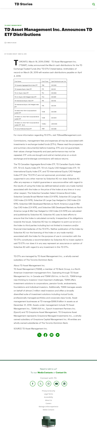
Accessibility (48, 397)
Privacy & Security (48, 391)
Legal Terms (48, 394)
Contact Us (61, 372)
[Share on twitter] (39, 335)
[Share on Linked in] (51, 335)
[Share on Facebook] (45, 335)
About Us (48, 400)
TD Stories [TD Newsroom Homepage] (24, 4)
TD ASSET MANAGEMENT (13, 25)
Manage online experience (48, 406)
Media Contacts (45, 372)
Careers (48, 403)
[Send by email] (58, 335)
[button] (93, 4)
